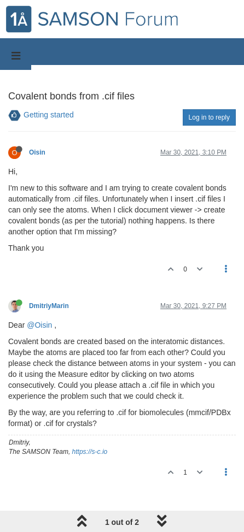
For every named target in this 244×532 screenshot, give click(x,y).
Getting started (49, 114)
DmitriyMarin (49, 306)
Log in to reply (209, 117)
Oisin (37, 152)
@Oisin (39, 325)
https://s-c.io (90, 452)
